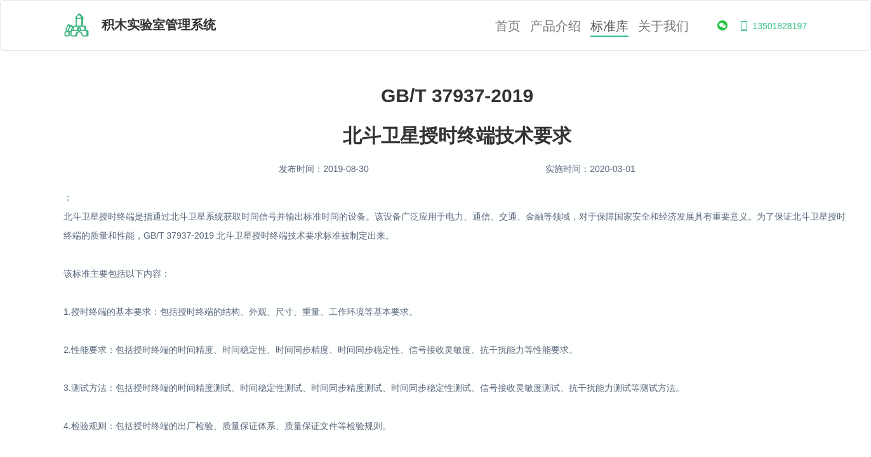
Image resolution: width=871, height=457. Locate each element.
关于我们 (663, 26)
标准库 (609, 26)
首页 (508, 26)
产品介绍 (555, 26)
